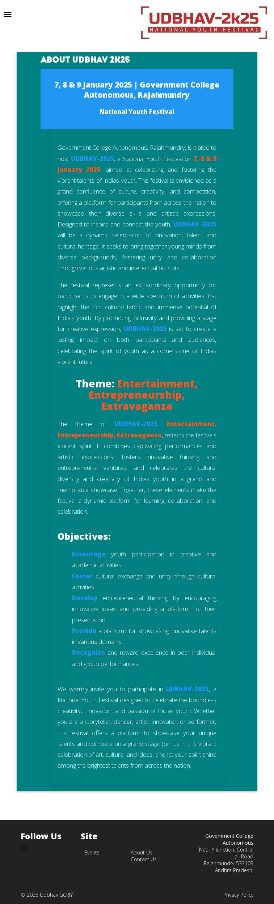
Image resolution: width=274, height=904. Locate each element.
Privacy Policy (238, 894)
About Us (141, 852)
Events (92, 852)
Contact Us (144, 859)
